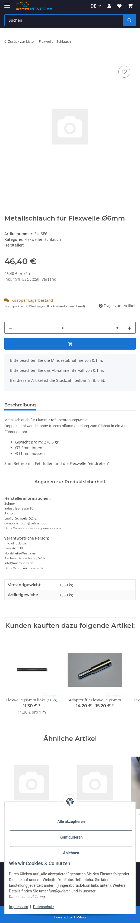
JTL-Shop (79, 917)
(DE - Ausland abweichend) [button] (64, 306)
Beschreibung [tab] (20, 405)
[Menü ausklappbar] (7, 3)
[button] (109, 6)
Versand (49, 279)
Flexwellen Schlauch (42, 239)
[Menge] (64, 327)
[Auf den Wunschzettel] (124, 72)
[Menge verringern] (11, 327)
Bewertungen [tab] (60, 405)
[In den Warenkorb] (8, 58)
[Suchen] (63, 20)
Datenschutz (43, 907)
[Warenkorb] (130, 6)
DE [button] (93, 6)
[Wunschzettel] (119, 6)
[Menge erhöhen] (129, 327)
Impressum (18, 907)
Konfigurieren (70, 837)
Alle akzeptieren (71, 821)
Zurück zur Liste (21, 41)
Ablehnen (71, 853)
